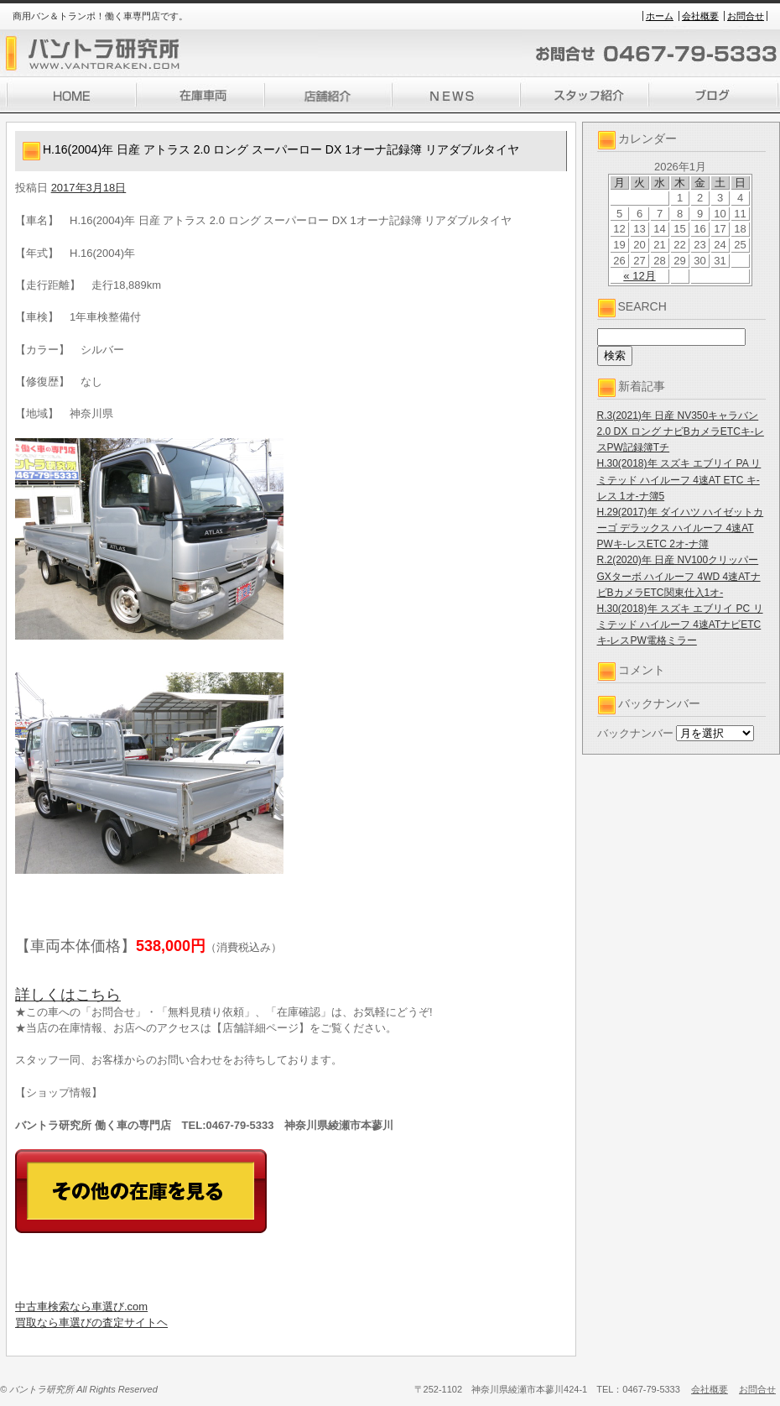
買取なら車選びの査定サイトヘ (91, 1322)
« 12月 (639, 275)
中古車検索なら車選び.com (81, 1306)
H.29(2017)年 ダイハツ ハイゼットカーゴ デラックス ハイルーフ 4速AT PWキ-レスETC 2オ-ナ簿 (680, 528)
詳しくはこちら (68, 994)
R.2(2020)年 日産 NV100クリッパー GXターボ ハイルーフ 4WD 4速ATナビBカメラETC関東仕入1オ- (679, 576)
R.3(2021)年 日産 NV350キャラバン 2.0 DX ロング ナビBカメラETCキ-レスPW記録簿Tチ (680, 431)
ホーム (659, 16)
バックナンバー (635, 733)
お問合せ (745, 16)
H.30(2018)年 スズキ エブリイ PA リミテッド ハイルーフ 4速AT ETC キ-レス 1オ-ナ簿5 (679, 479)
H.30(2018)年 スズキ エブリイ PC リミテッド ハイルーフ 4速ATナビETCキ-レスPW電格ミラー (680, 624)
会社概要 (700, 16)
